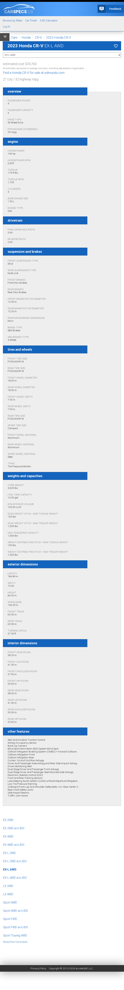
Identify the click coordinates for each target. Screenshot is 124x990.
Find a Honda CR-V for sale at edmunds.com (34, 73)
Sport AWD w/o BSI (15, 910)
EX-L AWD (9, 869)
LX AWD (8, 894)
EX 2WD (8, 820)
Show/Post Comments (15, 941)
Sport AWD (10, 902)
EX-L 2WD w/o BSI (15, 861)
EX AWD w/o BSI (13, 844)
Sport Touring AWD (15, 935)
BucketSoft (82, 968)
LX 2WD (8, 886)
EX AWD (8, 836)
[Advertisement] (62, 951)
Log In (6, 26)
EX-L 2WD (9, 853)
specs (18, 11)
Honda (26, 37)
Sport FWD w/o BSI (15, 927)
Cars (14, 37)
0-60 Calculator (49, 20)
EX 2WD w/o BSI (13, 828)
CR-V (38, 37)
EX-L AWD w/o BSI (15, 877)
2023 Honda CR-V (58, 37)
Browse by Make (12, 20)
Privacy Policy (38, 968)
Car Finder (31, 20)
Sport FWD (10, 919)
